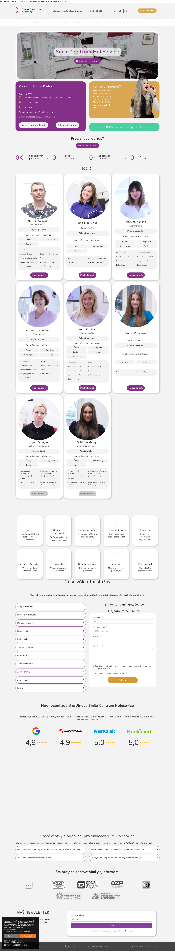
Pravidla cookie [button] (10, 929)
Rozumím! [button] (28, 936)
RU (125, 11)
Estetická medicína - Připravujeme (123, 22)
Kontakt (92, 22)
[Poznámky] (123, 655)
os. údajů (123, 673)
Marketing (22, 945)
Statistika (10, 945)
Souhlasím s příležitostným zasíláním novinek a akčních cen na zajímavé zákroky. (123, 667)
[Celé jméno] (123, 621)
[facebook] (65, 946)
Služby (36, 22)
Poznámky (98, 646)
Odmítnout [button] (12, 936)
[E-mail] (123, 641)
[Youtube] (69, 946)
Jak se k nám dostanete (33, 125)
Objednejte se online (87, 61)
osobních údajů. (128, 931)
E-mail (96, 637)
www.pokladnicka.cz (149, 946)
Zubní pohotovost (147, 10)
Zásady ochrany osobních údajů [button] (17, 931)
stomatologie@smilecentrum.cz (67, 11)
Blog (77, 22)
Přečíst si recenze (87, 145)
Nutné (9, 942)
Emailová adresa (77, 915)
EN (115, 11)
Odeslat (111, 926)
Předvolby (19, 942)
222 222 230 (96, 11)
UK (120, 11)
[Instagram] (74, 946)
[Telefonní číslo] (123, 631)
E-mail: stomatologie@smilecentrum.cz (37, 112)
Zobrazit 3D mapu (67, 125)
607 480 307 (28, 108)
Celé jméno (98, 617)
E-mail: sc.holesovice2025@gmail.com (37, 117)
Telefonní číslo (100, 627)
